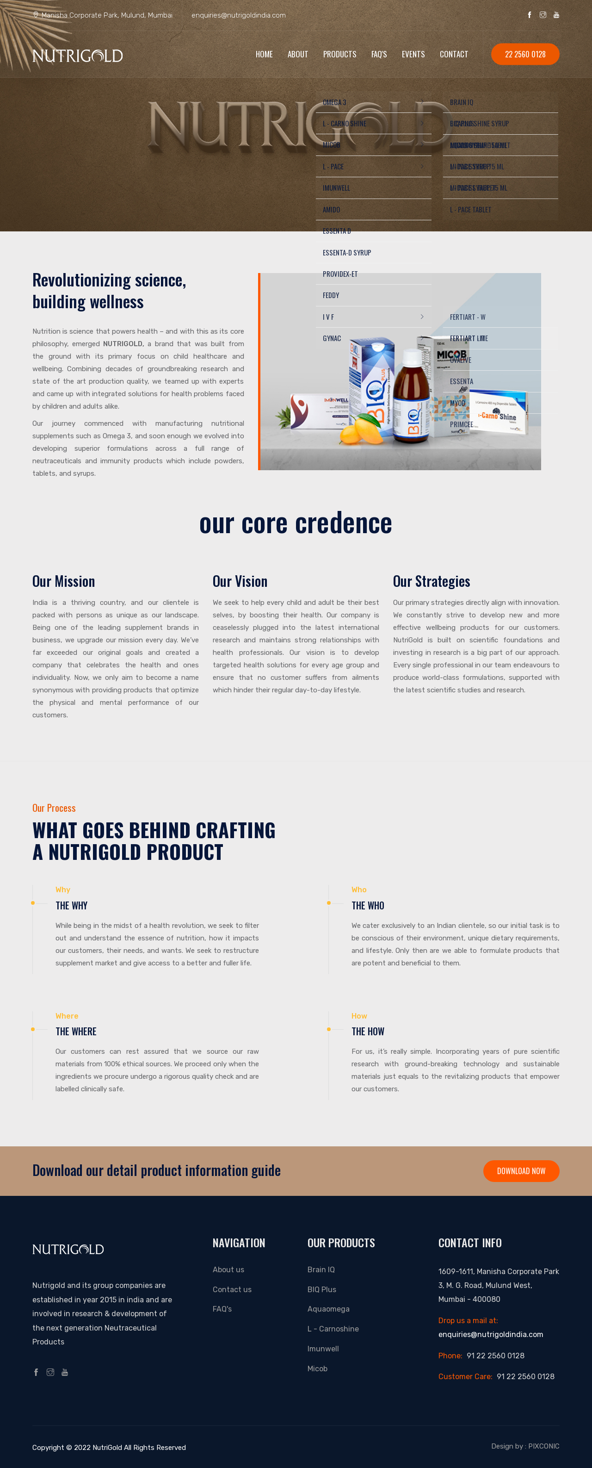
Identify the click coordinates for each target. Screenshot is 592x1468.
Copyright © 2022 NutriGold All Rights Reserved (109, 1447)
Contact (454, 54)
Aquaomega (329, 1309)
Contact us (232, 1289)
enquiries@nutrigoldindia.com (238, 15)
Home (264, 54)
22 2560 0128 (525, 54)
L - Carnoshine (333, 1329)
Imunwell (323, 1348)
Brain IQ (321, 1269)
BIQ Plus (322, 1289)
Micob (317, 1368)
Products (340, 54)
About (298, 54)
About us (228, 1269)
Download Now (521, 1170)
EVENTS (413, 54)
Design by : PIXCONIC (525, 1446)
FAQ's (379, 54)
